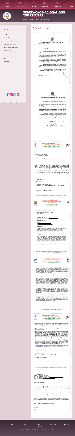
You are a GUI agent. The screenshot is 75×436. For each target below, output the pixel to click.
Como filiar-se (8, 38)
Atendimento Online (10, 44)
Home (9, 4)
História (21, 4)
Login (5, 34)
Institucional (52, 424)
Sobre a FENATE (9, 50)
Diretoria (34, 4)
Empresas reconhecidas (11, 47)
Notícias (58, 4)
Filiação (46, 4)
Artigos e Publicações (10, 53)
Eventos (7, 59)
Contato (71, 4)
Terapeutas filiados (10, 41)
